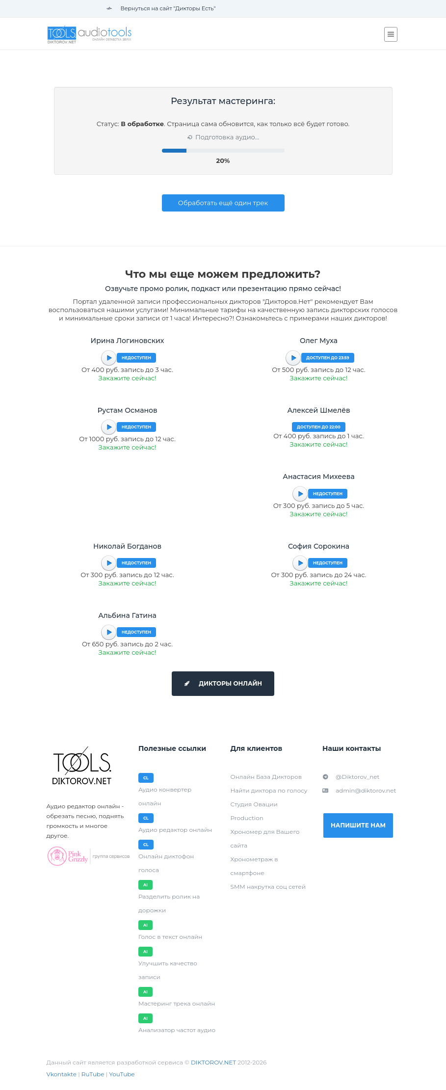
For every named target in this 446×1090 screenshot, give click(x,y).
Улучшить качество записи (167, 970)
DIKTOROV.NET (213, 1062)
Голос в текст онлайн (170, 936)
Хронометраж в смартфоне (254, 866)
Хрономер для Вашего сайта (265, 838)
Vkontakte (62, 1074)
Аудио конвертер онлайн (164, 796)
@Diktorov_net (350, 776)
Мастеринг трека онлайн (176, 1003)
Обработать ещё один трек (223, 203)
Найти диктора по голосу (269, 790)
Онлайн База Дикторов (266, 776)
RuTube (93, 1074)
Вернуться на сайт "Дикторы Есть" (161, 8)
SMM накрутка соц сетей (268, 886)
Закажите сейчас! (128, 378)
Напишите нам (358, 825)
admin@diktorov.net (359, 790)
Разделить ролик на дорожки (169, 903)
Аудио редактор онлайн (175, 829)
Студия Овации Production (254, 811)
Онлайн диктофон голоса (166, 863)
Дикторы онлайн (223, 683)
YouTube (121, 1074)
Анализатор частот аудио (176, 1030)
